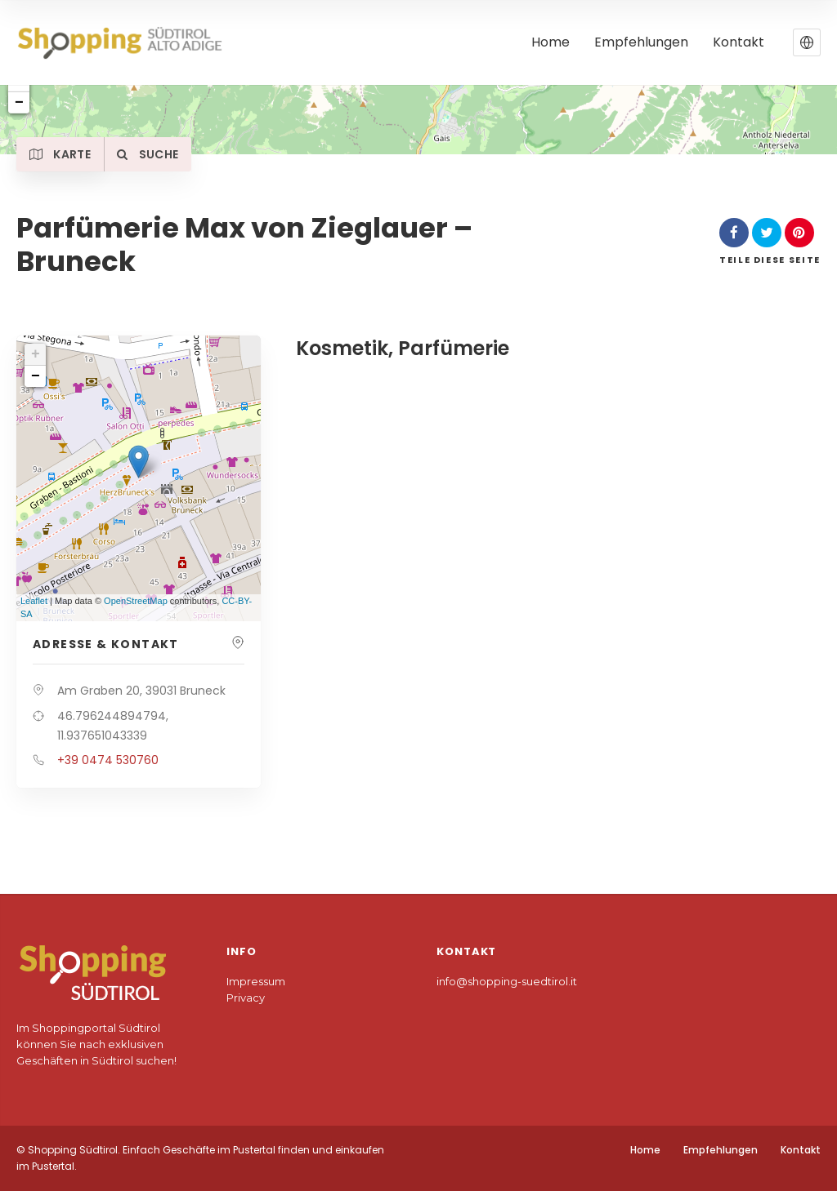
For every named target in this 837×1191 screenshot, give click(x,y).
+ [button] (35, 354)
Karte (63, 154)
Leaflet (33, 601)
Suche (157, 154)
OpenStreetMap (136, 601)
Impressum (255, 981)
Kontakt (801, 1150)
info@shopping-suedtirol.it (506, 981)
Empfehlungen (720, 1150)
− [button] (35, 376)
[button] (807, 42)
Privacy (245, 997)
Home (645, 1150)
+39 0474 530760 (108, 760)
